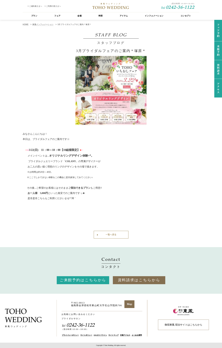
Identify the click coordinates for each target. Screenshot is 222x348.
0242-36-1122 (177, 7)
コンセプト (186, 16)
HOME (26, 24)
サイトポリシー (86, 335)
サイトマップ (113, 335)
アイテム (124, 16)
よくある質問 (137, 335)
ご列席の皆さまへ (53, 6)
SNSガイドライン (100, 335)
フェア (57, 16)
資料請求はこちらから (139, 280)
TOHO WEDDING (111, 6)
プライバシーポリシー (70, 335)
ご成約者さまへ (35, 6)
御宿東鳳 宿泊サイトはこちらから (183, 324)
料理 (101, 16)
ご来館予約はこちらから (83, 280)
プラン (34, 16)
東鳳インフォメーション (42, 24)
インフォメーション (154, 16)
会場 (79, 16)
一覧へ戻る (111, 234)
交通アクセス (125, 335)
